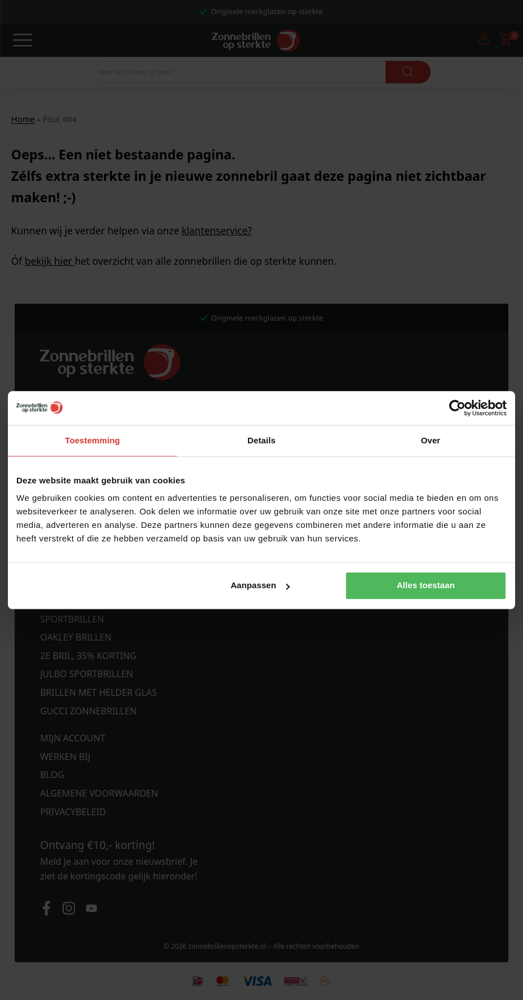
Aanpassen (260, 585)
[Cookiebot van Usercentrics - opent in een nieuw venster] (457, 407)
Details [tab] (261, 440)
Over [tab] (431, 440)
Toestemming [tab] (92, 440)
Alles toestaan (426, 585)
